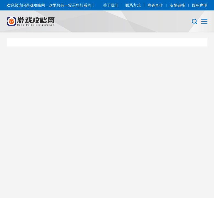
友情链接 (177, 5)
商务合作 (155, 5)
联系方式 (133, 5)
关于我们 (110, 5)
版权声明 (199, 5)
